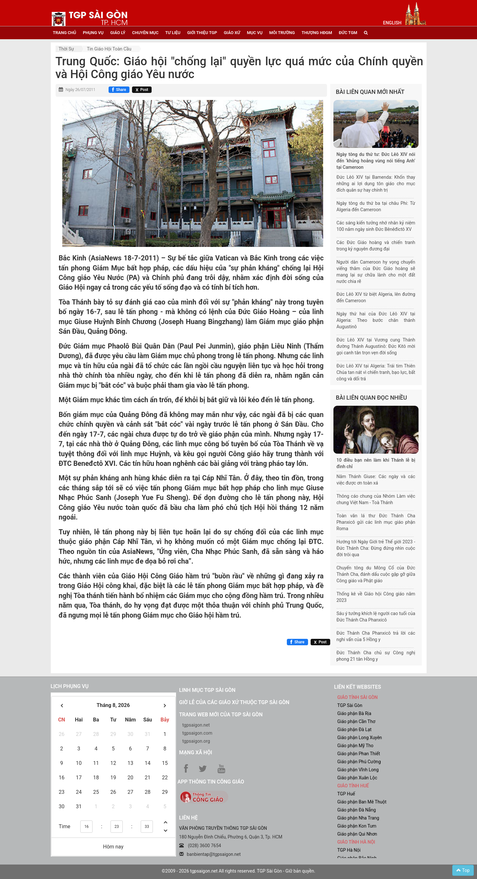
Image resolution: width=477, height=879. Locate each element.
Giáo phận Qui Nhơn (357, 834)
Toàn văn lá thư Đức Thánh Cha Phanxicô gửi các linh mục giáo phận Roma (376, 522)
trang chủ (64, 32)
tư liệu (173, 32)
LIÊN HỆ (188, 818)
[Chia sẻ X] (142, 89)
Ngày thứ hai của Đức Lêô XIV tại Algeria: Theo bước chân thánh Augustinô (376, 320)
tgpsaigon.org (196, 741)
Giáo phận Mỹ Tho (355, 745)
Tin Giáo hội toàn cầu (109, 48)
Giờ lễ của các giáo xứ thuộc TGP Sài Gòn (234, 702)
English (392, 22)
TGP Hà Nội (348, 850)
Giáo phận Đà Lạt (354, 729)
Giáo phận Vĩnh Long (358, 769)
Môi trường (282, 32)
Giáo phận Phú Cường (359, 761)
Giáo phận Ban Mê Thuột (361, 801)
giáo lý (117, 32)
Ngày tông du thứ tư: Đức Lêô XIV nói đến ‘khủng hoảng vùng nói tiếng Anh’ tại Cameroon (376, 161)
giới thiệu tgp (202, 32)
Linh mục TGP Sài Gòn (207, 690)
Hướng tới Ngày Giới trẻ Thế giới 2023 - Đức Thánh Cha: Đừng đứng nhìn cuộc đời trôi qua (376, 548)
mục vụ (255, 32)
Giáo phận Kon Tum (356, 826)
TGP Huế (346, 793)
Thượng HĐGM (317, 32)
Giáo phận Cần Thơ (356, 721)
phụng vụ (93, 32)
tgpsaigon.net (196, 725)
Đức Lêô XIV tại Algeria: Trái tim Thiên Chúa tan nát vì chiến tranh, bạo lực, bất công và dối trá (376, 372)
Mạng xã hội (195, 752)
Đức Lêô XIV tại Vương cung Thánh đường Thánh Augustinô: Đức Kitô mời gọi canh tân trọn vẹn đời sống (376, 346)
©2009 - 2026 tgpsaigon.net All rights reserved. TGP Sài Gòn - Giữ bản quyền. (238, 871)
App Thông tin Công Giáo (211, 782)
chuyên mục (145, 32)
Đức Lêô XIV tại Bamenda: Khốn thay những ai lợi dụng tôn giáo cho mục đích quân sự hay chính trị (376, 184)
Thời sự (66, 48)
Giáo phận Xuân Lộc (357, 777)
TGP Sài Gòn (349, 705)
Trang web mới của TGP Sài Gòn (221, 714)
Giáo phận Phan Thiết (358, 753)
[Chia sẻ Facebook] (119, 89)
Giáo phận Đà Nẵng (356, 809)
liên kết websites (357, 687)
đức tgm (348, 32)
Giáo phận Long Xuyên (359, 737)
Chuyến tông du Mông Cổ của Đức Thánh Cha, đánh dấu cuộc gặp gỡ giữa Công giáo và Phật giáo (376, 574)
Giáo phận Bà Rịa (354, 713)
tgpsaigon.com (197, 733)
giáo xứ (232, 32)
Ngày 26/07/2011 (80, 89)
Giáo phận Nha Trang (358, 817)
